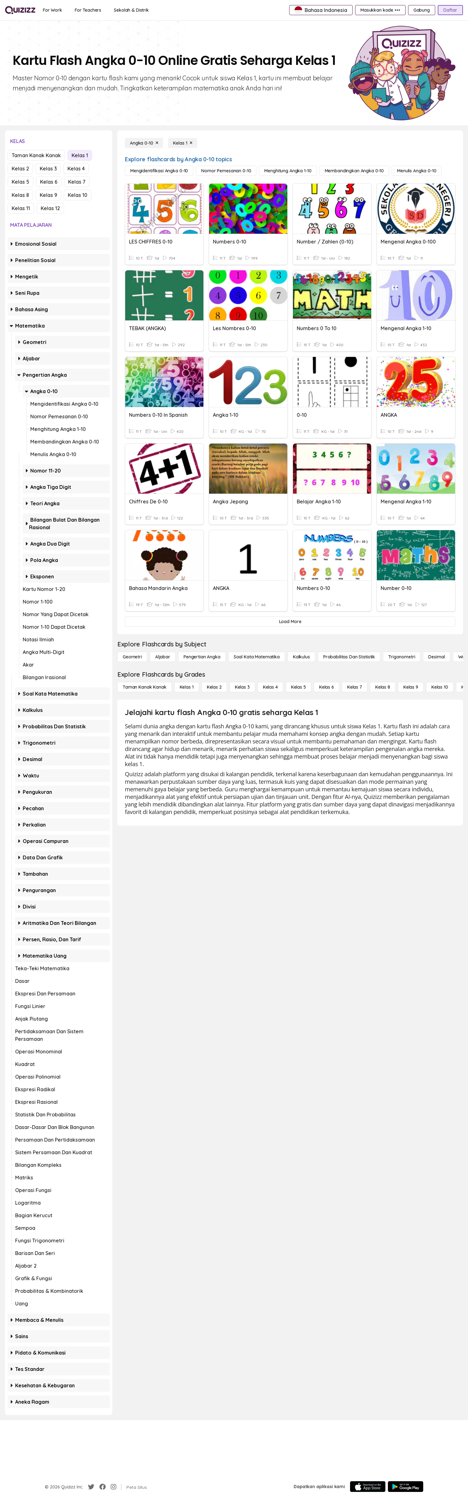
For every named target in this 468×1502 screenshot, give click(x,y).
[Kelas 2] (214, 687)
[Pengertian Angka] (202, 657)
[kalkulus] (301, 657)
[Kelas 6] (326, 687)
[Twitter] (91, 1487)
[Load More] (290, 621)
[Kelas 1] (182, 143)
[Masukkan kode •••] (380, 10)
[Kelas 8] (382, 687)
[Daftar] (450, 10)
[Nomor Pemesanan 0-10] (226, 171)
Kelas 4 (76, 168)
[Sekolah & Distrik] (131, 10)
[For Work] (52, 10)
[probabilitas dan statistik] (349, 657)
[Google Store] (405, 1486)
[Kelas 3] (242, 687)
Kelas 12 (50, 208)
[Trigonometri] (401, 657)
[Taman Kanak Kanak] (144, 687)
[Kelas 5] (298, 687)
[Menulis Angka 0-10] (417, 171)
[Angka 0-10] (144, 143)
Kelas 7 (76, 182)
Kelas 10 (77, 195)
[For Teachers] (88, 10)
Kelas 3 (48, 168)
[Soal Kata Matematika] (256, 657)
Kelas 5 (20, 182)
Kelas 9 (48, 195)
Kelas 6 (48, 182)
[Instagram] (113, 1487)
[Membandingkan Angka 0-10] (354, 171)
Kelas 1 (80, 155)
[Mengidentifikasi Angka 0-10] (159, 171)
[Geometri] (132, 657)
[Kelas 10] (439, 687)
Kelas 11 (21, 208)
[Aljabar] (163, 657)
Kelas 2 (20, 168)
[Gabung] (421, 10)
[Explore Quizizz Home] (20, 10)
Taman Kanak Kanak (36, 155)
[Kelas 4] (270, 687)
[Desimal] (436, 657)
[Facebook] (102, 1487)
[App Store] (367, 1486)
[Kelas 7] (354, 687)
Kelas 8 (20, 195)
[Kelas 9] (411, 687)
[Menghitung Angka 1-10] (288, 171)
